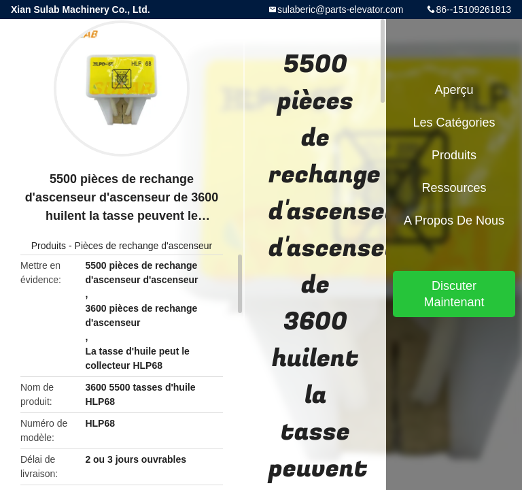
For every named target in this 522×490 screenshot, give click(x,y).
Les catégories (454, 122)
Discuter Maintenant (453, 294)
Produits (48, 245)
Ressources (453, 188)
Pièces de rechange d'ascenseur (144, 245)
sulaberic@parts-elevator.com (340, 9)
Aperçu (453, 90)
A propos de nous (454, 220)
